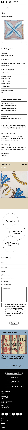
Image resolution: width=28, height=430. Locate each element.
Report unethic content (9, 278)
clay (2, 72)
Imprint (3, 423)
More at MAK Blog (14, 366)
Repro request (7, 275)
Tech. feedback (7, 284)
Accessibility (4, 425)
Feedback (6, 281)
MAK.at (14, 377)
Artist (3, 166)
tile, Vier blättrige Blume (8, 106)
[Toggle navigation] (25, 2)
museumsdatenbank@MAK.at (7, 402)
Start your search (14, 373)
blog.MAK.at (14, 382)
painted (7, 72)
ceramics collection (7, 55)
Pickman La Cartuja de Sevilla (10, 64)
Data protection (5, 421)
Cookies (3, 427)
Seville (23, 64)
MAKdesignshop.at (14, 386)
